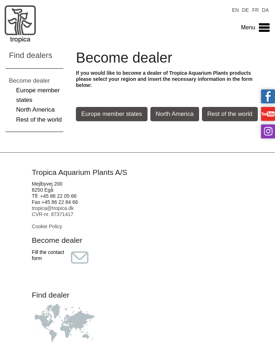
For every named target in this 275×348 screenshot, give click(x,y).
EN (235, 9)
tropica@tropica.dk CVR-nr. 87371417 (53, 211)
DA (265, 9)
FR (255, 9)
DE (245, 9)
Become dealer (29, 80)
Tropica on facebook (268, 96)
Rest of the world (39, 119)
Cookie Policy (47, 226)
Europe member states (111, 114)
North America (35, 109)
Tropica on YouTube (268, 114)
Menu (248, 27)
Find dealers (30, 55)
